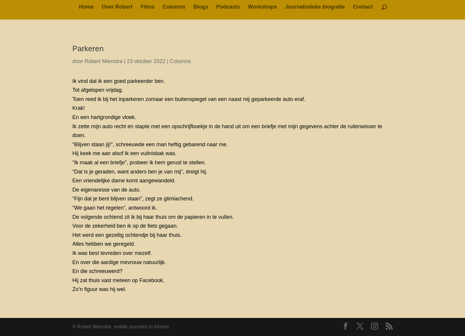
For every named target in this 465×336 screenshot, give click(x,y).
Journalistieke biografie (315, 7)
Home (86, 7)
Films (148, 7)
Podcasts (228, 7)
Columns (174, 7)
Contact (363, 7)
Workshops (262, 7)
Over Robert (117, 7)
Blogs (200, 7)
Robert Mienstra (103, 61)
